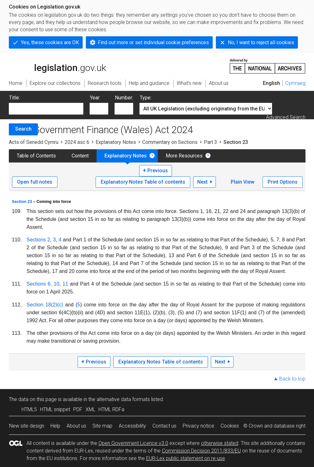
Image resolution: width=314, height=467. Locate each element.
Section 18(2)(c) (45, 304)
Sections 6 (38, 284)
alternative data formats (123, 399)
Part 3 (210, 142)
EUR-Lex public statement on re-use (185, 458)
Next (202, 182)
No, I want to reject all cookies (261, 42)
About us (76, 426)
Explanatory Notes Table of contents (143, 182)
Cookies (230, 426)
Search (23, 129)
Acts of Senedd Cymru (33, 142)
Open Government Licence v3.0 (133, 443)
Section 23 (22, 201)
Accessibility (132, 426)
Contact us (164, 426)
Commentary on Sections (170, 142)
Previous (157, 171)
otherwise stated (219, 443)
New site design (26, 426)
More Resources (184, 156)
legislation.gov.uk (57, 66)
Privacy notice (198, 426)
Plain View (242, 182)
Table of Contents (36, 156)
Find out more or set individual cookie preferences (153, 42)
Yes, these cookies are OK (50, 42)
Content (80, 156)
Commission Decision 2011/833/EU (201, 451)
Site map (102, 426)
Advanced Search (285, 117)
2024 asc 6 (77, 142)
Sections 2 (38, 239)
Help (55, 426)
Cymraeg (295, 83)
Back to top (292, 379)
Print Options (283, 182)
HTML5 (29, 409)
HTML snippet (55, 409)
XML (90, 409)
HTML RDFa (111, 409)
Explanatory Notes (116, 142)
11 (65, 284)
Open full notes (34, 182)
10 (56, 284)
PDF (77, 409)
